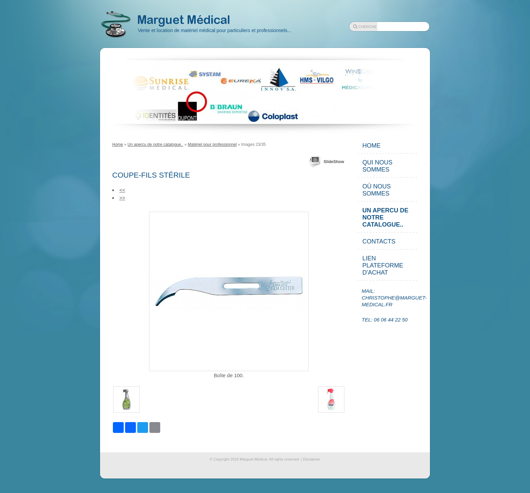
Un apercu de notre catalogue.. (155, 144)
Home (117, 144)
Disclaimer (311, 459)
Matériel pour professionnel (212, 144)
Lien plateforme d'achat (382, 265)
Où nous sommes (376, 190)
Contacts (378, 241)
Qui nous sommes (377, 166)
